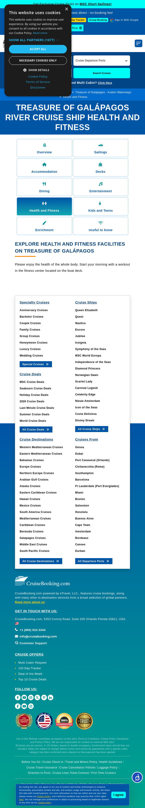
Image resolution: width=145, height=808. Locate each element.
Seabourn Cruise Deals (35, 388)
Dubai (79, 453)
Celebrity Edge (85, 394)
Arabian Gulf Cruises (34, 479)
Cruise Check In (53, 762)
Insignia (80, 342)
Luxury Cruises (30, 349)
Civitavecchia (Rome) (89, 466)
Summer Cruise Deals (35, 414)
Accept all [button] (38, 49)
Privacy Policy (44, 796)
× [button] (66, 9)
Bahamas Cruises (32, 460)
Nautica (80, 323)
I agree (119, 795)
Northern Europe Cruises (37, 473)
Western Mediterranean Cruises (41, 447)
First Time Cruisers (103, 772)
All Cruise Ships (92, 429)
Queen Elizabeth (86, 310)
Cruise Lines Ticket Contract (71, 772)
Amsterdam (83, 531)
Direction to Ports (39, 772)
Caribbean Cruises (32, 525)
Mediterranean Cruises (35, 518)
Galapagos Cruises (33, 538)
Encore (80, 329)
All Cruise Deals (36, 429)
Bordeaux (81, 538)
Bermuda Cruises (32, 531)
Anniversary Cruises (34, 310)
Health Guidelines (110, 762)
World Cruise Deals (33, 420)
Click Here (105, 82)
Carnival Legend (86, 388)
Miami (79, 492)
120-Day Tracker (75, 20)
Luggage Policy (108, 767)
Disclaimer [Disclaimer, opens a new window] (38, 87)
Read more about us (30, 602)
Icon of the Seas (86, 407)
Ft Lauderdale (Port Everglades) (97, 486)
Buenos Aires (84, 518)
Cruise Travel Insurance (41, 767)
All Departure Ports (94, 561)
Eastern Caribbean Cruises (38, 492)
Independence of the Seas (93, 362)
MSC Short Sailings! (96, 4)
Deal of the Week (30, 673)
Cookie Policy (44, 803)
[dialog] (37, 50)
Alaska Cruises (30, 486)
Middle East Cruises (33, 544)
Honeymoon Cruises (34, 342)
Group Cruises (30, 336)
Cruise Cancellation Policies (77, 767)
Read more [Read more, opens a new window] (40, 33)
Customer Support (31, 643)
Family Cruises (30, 329)
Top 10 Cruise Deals (32, 679)
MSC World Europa (88, 355)
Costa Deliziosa (86, 414)
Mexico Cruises (30, 505)
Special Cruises (35, 364)
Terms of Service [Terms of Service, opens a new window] (38, 82)
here (21, 799)
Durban (80, 551)
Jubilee (80, 336)
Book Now (71, 28)
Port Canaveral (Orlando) (92, 460)
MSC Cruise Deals (32, 382)
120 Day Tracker (29, 668)
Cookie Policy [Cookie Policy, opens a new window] (38, 76)
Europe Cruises (30, 466)
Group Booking (98, 20)
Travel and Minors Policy (81, 762)
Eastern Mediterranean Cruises (41, 453)
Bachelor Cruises (32, 316)
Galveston (82, 505)
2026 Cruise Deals (32, 401)
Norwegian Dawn (86, 375)
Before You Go (31, 762)
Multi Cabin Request (32, 662)
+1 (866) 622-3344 (30, 630)
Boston (80, 499)
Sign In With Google (127, 20)
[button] (101, 60)
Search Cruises (102, 73)
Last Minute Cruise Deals (37, 407)
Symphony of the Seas (90, 349)
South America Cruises (35, 512)
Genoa (79, 447)
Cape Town (82, 525)
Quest (79, 316)
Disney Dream (84, 420)
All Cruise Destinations (41, 561)
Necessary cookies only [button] (38, 60)
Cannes (80, 544)
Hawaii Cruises (30, 499)
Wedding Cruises (31, 355)
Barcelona (82, 479)
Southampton (84, 473)
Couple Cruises (30, 323)
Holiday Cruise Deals (34, 395)
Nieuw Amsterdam (87, 401)
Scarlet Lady (83, 381)
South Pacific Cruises (35, 551)
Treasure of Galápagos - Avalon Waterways (103, 92)
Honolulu (81, 512)
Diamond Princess (87, 368)
